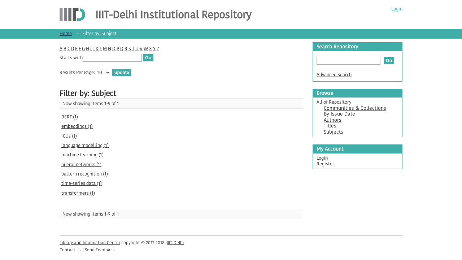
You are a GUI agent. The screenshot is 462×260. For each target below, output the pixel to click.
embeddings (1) (77, 126)
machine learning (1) (82, 155)
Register (325, 164)
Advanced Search (334, 75)
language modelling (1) (85, 145)
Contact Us (71, 249)
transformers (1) (78, 193)
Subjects (333, 132)
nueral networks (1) (81, 164)
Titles (330, 126)
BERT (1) (69, 117)
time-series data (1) (81, 183)
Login (396, 9)
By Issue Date (339, 114)
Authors (332, 120)
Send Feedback (100, 249)
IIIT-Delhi (175, 242)
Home (66, 33)
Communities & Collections (355, 108)
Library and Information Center (90, 242)
